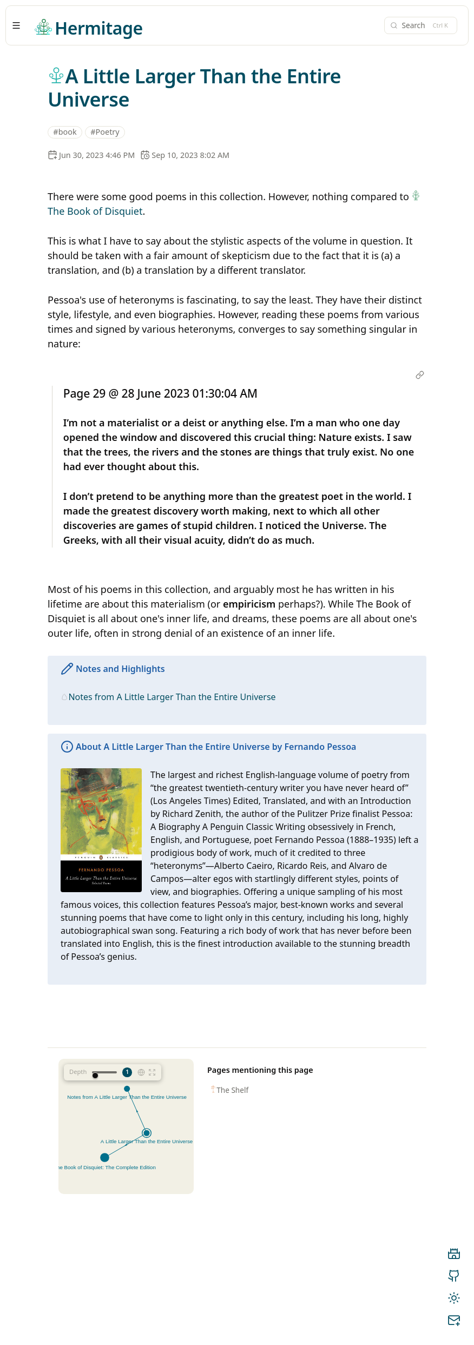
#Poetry (104, 132)
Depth (78, 1071)
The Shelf (232, 1090)
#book (64, 132)
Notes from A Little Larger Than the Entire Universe (171, 697)
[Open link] (419, 375)
